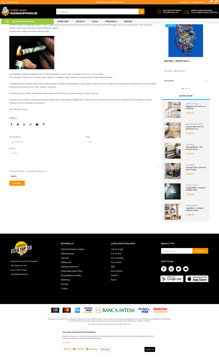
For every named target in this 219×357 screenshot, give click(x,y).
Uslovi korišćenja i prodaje (72, 273)
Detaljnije (169, 104)
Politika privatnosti (69, 291)
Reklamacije (66, 286)
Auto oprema (117, 295)
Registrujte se (199, 2)
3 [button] (188, 113)
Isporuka (65, 282)
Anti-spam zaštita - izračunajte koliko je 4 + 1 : (28, 195)
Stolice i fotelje (192, 128)
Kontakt (64, 308)
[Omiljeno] (209, 2)
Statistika (80, 349)
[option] (110, 2)
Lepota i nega (117, 273)
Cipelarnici (190, 169)
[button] (100, 11)
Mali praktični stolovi (194, 148)
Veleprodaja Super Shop (71, 295)
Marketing (65, 304)
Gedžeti (114, 300)
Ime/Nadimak (15, 161)
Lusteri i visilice (192, 209)
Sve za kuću (116, 286)
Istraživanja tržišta (41, 26)
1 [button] (182, 113)
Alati (113, 291)
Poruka (12, 173)
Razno (114, 304)
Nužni (69, 349)
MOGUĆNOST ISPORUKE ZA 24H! (109, 2)
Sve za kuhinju (117, 282)
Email (88, 161)
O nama (64, 313)
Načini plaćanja (67, 278)
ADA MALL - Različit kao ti (177, 85)
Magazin (28, 26)
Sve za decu (116, 278)
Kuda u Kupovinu (16, 26)
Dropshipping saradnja (71, 300)
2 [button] (185, 113)
